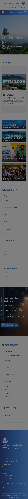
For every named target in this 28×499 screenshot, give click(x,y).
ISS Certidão (8, 229)
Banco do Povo (8, 367)
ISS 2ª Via (7, 233)
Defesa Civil (8, 415)
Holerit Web (8, 397)
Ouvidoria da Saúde (9, 419)
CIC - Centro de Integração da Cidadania (12, 356)
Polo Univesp (8, 412)
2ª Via (6, 200)
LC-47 (6, 389)
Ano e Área (7, 211)
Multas (6, 276)
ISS (5, 251)
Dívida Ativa (8, 360)
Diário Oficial (5, 473)
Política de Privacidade (7, 475)
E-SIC (6, 273)
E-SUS (6, 386)
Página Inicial (5, 466)
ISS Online (7, 226)
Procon (7, 364)
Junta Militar (8, 371)
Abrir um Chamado (10, 325)
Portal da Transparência (7, 471)
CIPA (6, 400)
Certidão (7, 203)
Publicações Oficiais (6, 469)
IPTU (6, 248)
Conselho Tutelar (9, 374)
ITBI (6, 214)
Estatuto (7, 393)
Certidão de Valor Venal (11, 207)
